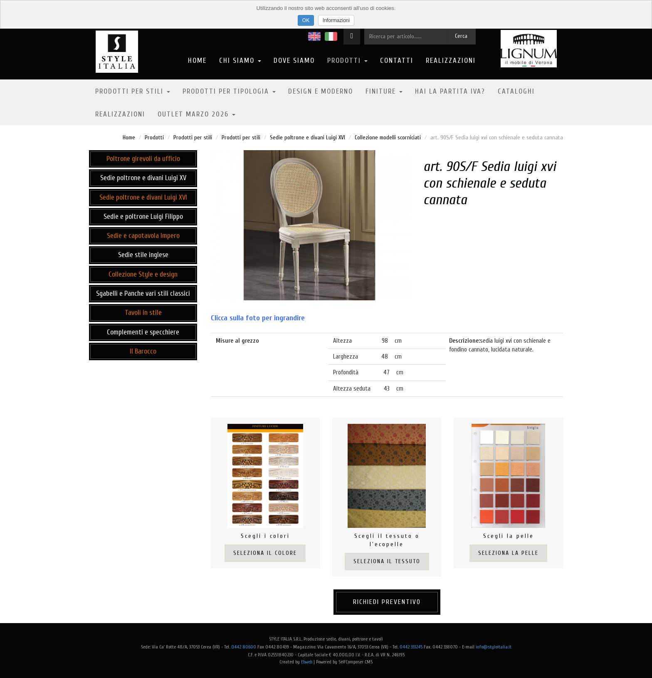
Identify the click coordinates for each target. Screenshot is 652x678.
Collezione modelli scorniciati (388, 137)
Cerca (461, 36)
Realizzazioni (451, 60)
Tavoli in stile (143, 313)
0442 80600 (243, 647)
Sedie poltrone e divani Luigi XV (143, 178)
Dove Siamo (294, 60)
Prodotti (347, 60)
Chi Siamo (240, 60)
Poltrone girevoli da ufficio (143, 159)
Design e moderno (320, 91)
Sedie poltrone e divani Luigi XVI (307, 137)
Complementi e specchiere (143, 332)
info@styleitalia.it (493, 647)
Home (197, 60)
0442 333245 (411, 647)
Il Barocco (143, 351)
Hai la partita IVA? (450, 91)
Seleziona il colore (265, 553)
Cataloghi (516, 91)
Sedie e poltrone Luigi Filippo (143, 216)
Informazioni (336, 20)
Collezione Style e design (143, 274)
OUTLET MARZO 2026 (196, 114)
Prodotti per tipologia (229, 91)
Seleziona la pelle (508, 553)
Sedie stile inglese (143, 255)
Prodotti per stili (132, 91)
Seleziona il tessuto (386, 561)
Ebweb (306, 662)
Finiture (384, 91)
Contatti (396, 60)
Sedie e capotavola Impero (143, 236)
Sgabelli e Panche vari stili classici (143, 293)
